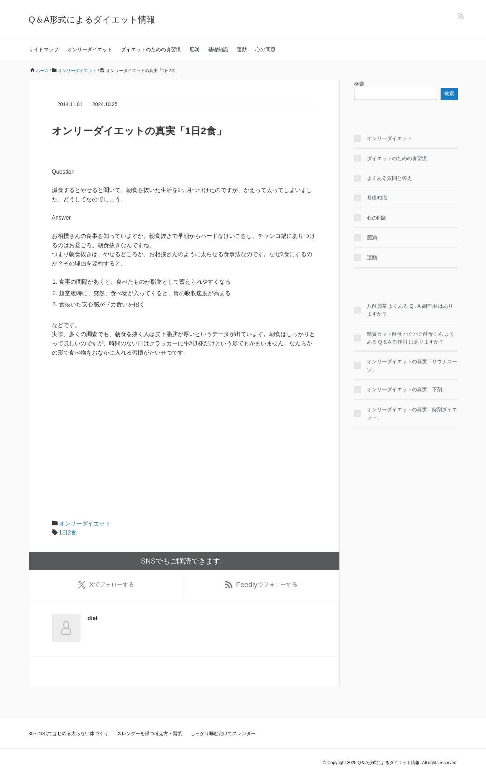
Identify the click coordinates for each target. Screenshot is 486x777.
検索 (359, 84)
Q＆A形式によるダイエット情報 (92, 19)
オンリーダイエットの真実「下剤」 (407, 389)
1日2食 (68, 532)
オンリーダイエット (89, 49)
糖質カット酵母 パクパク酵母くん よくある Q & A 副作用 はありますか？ (411, 338)
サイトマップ (44, 49)
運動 (242, 49)
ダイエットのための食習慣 (151, 49)
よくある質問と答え (389, 178)
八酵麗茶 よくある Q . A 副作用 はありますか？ (410, 310)
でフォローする (106, 584)
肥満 (195, 49)
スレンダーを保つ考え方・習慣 (149, 733)
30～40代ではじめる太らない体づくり (69, 733)
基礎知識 (218, 49)
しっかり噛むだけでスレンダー (223, 733)
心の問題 (265, 49)
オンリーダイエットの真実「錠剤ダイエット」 (412, 413)
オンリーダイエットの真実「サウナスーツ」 (412, 365)
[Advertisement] (184, 416)
